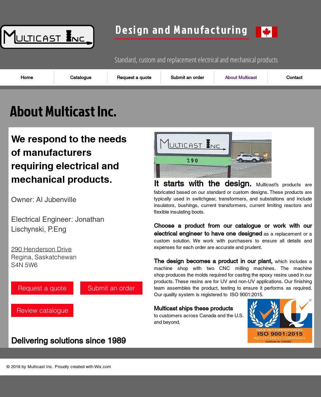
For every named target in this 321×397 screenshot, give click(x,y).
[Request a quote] (42, 288)
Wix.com (102, 366)
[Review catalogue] (42, 310)
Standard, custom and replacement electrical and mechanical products (196, 59)
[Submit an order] (111, 288)
